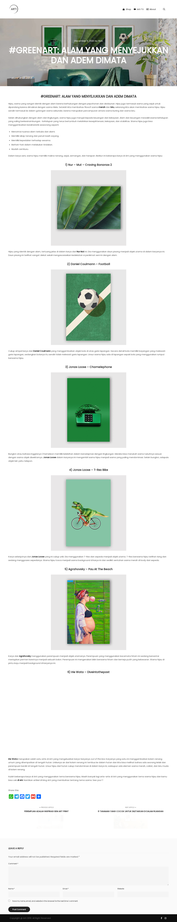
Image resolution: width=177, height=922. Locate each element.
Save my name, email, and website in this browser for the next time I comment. (45, 901)
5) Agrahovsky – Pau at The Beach (89, 569)
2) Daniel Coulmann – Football (88, 264)
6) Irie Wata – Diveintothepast (88, 672)
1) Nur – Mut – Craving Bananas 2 (88, 165)
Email (66, 889)
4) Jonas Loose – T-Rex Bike (88, 470)
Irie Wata (13, 758)
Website (120, 889)
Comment (13, 863)
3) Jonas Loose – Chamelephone (88, 367)
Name (11, 889)
